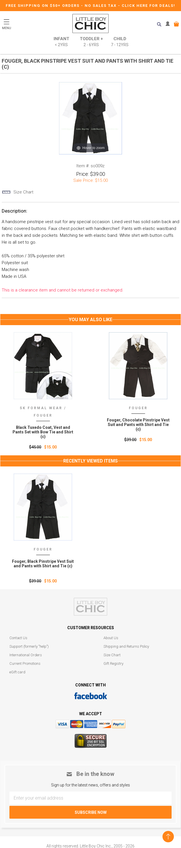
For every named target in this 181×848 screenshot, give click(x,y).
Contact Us (18, 638)
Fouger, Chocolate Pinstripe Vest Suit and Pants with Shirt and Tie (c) (138, 424)
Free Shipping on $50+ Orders (43, 5)
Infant (61, 42)
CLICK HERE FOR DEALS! (148, 5)
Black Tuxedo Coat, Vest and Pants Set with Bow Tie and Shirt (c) (43, 432)
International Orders (25, 655)
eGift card (17, 672)
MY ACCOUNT (169, 24)
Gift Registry (113, 663)
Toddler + (91, 42)
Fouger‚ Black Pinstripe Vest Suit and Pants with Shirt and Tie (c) (43, 563)
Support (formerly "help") (29, 646)
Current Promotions (24, 663)
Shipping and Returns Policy (126, 646)
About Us (110, 638)
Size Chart (112, 655)
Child (120, 42)
